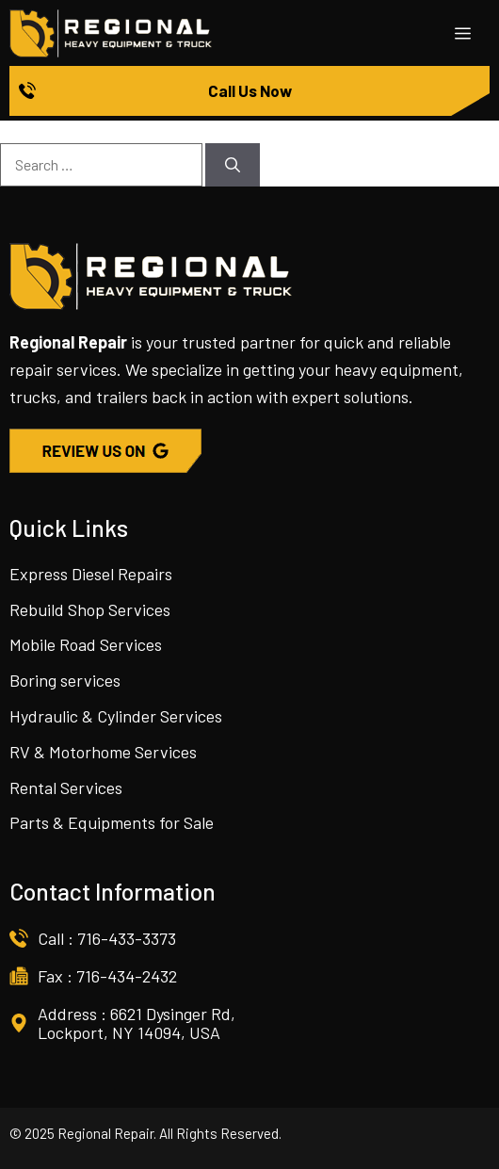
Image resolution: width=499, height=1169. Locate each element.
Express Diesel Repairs (90, 573)
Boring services (65, 680)
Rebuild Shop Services (89, 609)
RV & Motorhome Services (103, 751)
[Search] (232, 165)
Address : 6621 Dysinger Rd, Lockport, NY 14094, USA (136, 1023)
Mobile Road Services (85, 644)
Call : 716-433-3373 (107, 938)
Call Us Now (250, 90)
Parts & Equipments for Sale (111, 822)
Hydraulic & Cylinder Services (115, 716)
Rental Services (65, 787)
